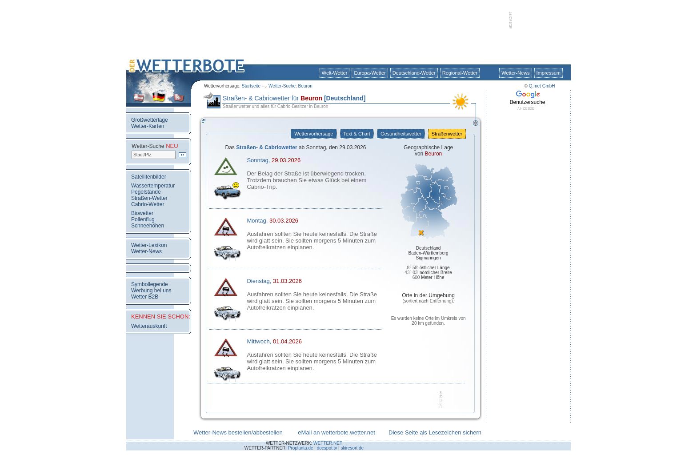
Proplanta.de (300, 448)
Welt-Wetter (335, 73)
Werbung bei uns (151, 290)
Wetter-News (515, 73)
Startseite (251, 86)
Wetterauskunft (149, 326)
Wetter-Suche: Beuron (290, 86)
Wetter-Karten (147, 126)
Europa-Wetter (369, 73)
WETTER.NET (327, 443)
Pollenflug (143, 219)
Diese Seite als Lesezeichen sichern (435, 432)
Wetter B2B (144, 297)
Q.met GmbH (542, 86)
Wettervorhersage (313, 133)
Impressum (549, 73)
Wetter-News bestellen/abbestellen (238, 432)
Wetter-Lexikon (149, 245)
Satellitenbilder (148, 177)
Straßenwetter (447, 133)
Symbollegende (149, 284)
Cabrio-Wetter (147, 204)
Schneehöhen (147, 226)
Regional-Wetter (459, 73)
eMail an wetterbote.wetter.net (336, 432)
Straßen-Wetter (149, 198)
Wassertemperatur (153, 186)
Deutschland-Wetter (414, 73)
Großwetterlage (149, 120)
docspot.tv (327, 448)
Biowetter (142, 213)
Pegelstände (146, 192)
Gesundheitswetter (401, 133)
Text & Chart (357, 133)
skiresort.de (352, 448)
